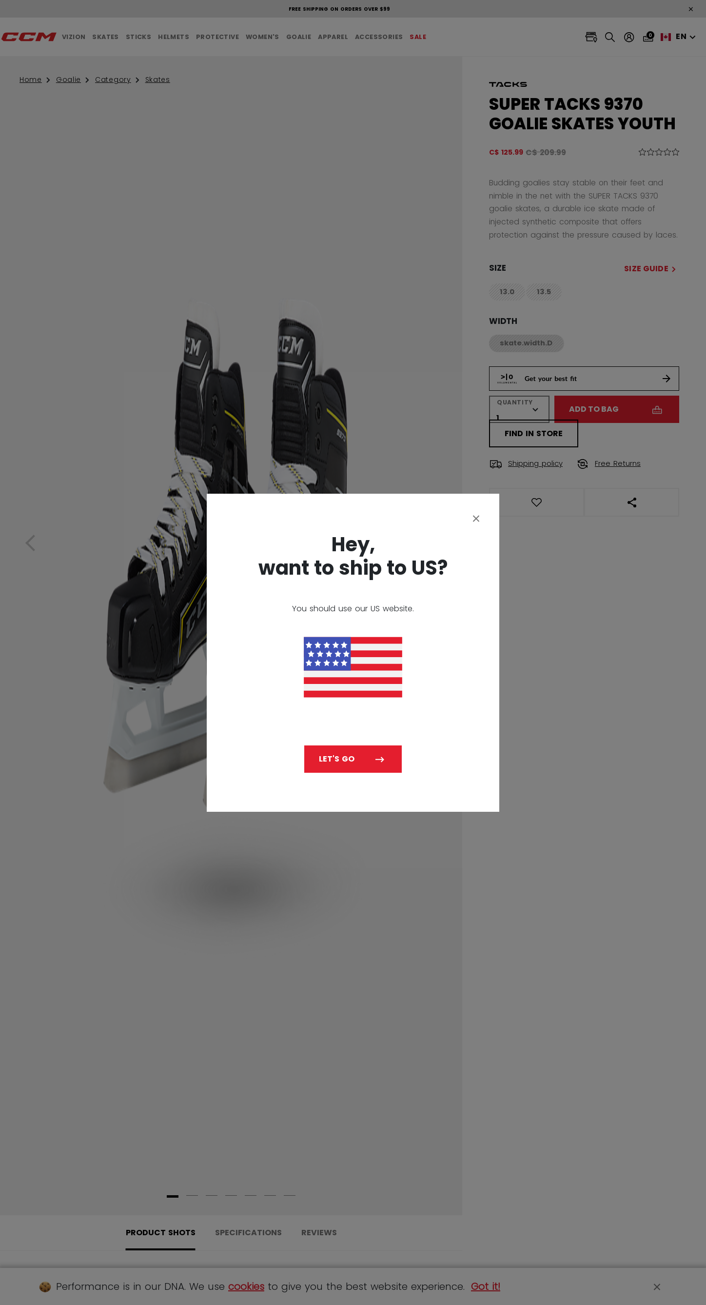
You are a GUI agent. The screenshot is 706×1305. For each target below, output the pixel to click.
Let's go (336, 758)
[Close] (476, 518)
